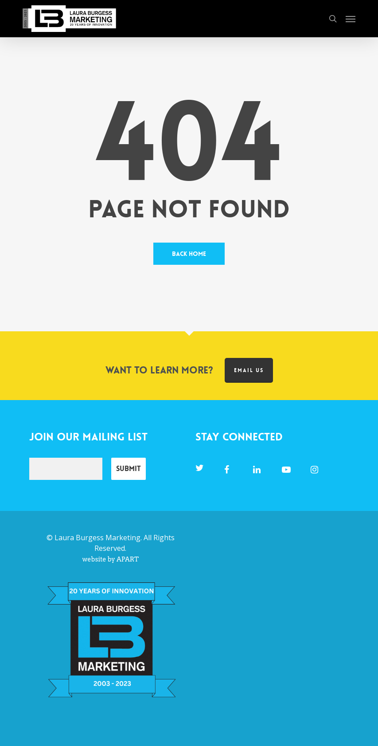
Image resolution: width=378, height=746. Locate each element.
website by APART (110, 559)
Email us (249, 370)
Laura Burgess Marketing (97, 537)
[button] (350, 18)
